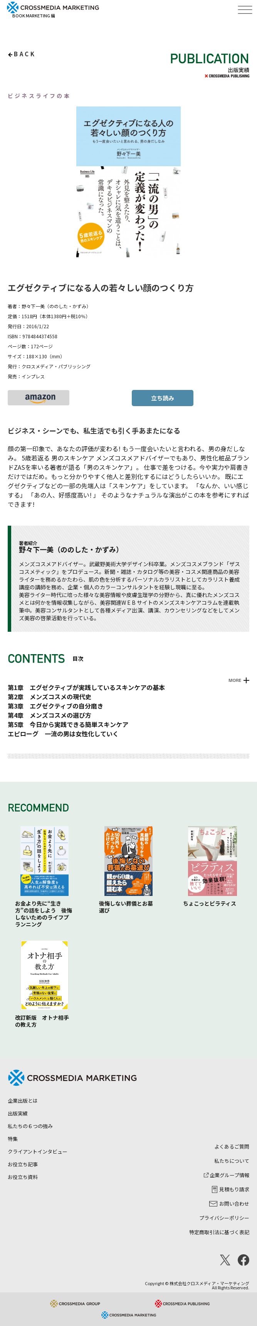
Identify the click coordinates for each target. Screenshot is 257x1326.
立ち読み (162, 398)
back (25, 54)
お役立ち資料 (23, 1177)
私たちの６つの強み (30, 1126)
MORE (234, 680)
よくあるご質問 (231, 1146)
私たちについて (231, 1160)
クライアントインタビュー (37, 1151)
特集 (13, 1138)
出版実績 (18, 1113)
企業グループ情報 (226, 1175)
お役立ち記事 (23, 1164)
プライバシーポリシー (224, 1217)
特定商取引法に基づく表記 (219, 1232)
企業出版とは (23, 1100)
